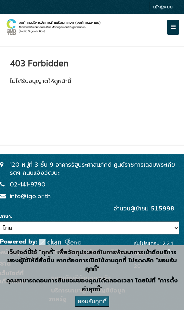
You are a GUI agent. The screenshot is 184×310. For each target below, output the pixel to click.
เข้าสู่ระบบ (163, 7)
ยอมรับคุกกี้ (92, 301)
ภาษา (5, 216)
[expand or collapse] (173, 27)
